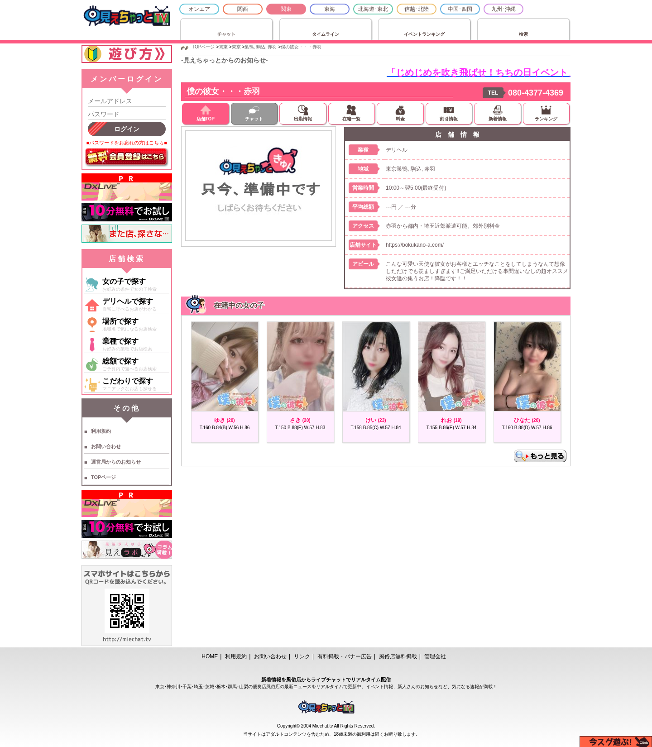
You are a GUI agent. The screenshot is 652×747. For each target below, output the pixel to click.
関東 (286, 9)
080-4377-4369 (535, 92)
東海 (329, 9)
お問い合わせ (106, 446)
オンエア (199, 9)
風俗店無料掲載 (398, 656)
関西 (242, 9)
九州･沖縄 (503, 9)
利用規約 (101, 431)
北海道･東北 (373, 9)
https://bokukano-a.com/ (415, 245)
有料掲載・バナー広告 (344, 656)
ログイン (126, 129)
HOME (209, 656)
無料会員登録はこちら (126, 157)
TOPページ (103, 477)
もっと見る (540, 456)
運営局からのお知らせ (116, 461)
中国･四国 (460, 9)
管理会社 (435, 656)
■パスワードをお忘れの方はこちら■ (126, 142)
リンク (302, 656)
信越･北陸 (416, 9)
